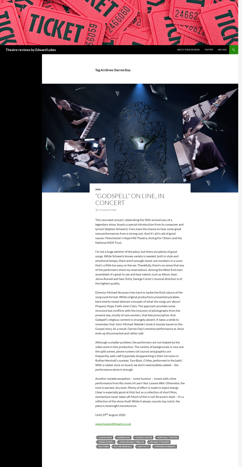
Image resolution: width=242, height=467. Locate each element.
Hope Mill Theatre (167, 437)
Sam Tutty (143, 446)
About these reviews (188, 49)
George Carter (143, 437)
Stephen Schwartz (165, 446)
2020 (98, 189)
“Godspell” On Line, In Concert (129, 199)
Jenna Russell (106, 442)
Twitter (209, 49)
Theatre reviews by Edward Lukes (31, 50)
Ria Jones (104, 446)
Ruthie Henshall (123, 446)
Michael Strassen (159, 442)
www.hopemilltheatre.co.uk (113, 424)
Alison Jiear (105, 437)
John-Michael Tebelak (131, 442)
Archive (222, 49)
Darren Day (123, 437)
